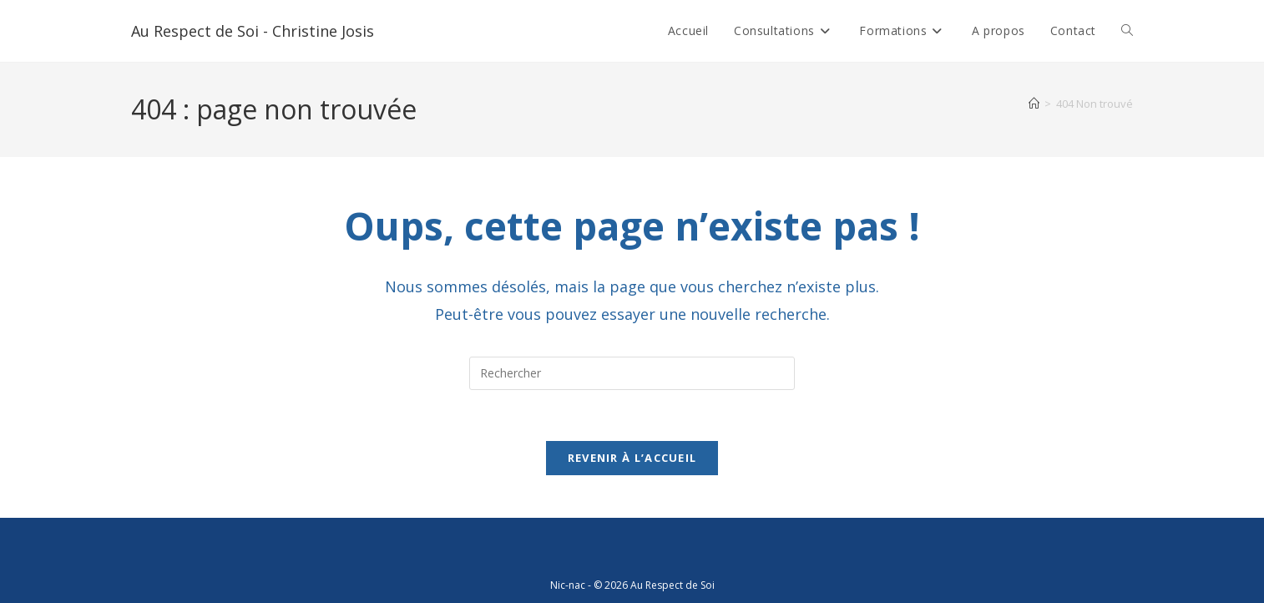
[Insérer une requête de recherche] (632, 373)
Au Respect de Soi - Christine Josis (252, 31)
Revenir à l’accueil (632, 457)
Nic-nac (567, 585)
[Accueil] (1034, 103)
